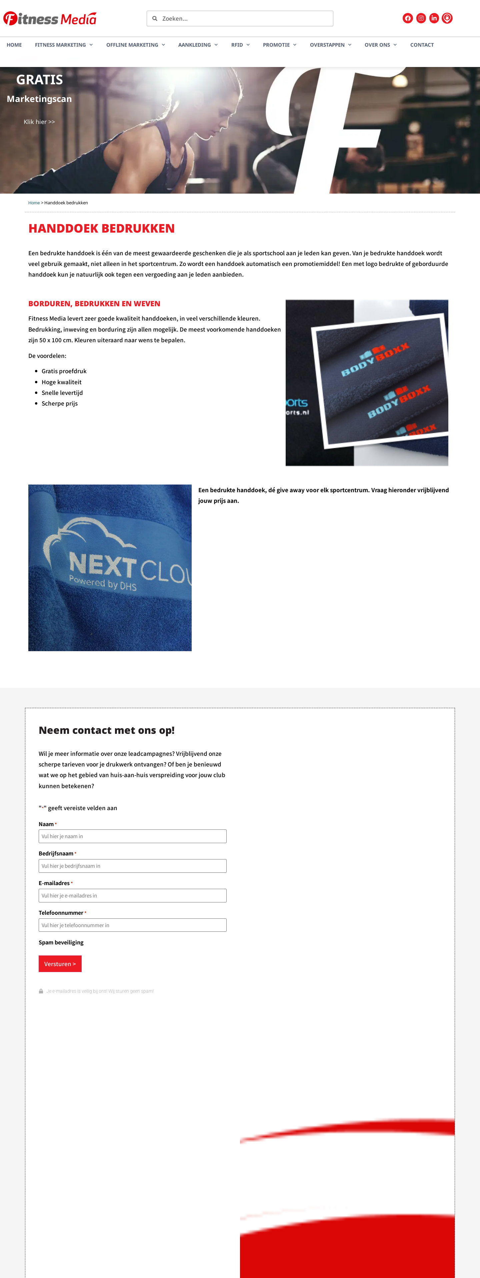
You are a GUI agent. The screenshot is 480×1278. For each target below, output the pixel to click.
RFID (240, 45)
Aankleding (198, 45)
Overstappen (331, 45)
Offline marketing (135, 45)
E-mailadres (56, 882)
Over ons (381, 45)
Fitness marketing (64, 45)
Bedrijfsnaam (58, 853)
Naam (48, 823)
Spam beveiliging (61, 942)
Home (14, 44)
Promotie (280, 45)
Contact (422, 44)
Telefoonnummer (63, 912)
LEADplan (73, 59)
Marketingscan (27, 59)
